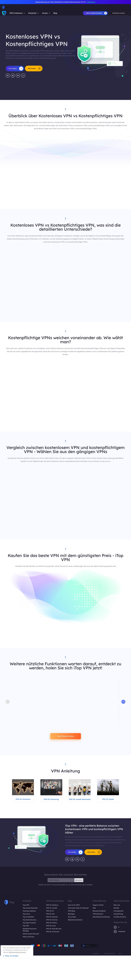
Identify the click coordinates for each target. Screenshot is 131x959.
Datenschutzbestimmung (17, 952)
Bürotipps (71, 917)
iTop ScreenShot (28, 920)
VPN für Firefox (51, 926)
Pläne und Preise (28, 940)
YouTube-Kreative (120, 920)
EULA (120, 956)
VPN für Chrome (52, 923)
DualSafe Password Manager (29, 933)
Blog (55, 13)
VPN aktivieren (98, 917)
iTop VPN (26, 908)
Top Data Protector (29, 926)
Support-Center (98, 908)
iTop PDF (26, 929)
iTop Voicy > (91, 2)
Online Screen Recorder (31, 937)
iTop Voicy (26, 917)
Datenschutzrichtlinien (109, 956)
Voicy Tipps (72, 920)
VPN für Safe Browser (54, 932)
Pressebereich (118, 914)
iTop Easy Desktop (29, 914)
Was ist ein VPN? (74, 908)
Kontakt (116, 911)
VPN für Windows (52, 908)
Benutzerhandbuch (99, 914)
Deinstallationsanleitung (101, 920)
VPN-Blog (71, 914)
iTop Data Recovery (29, 923)
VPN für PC (50, 914)
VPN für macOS (51, 911)
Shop (95, 7)
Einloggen (125, 7)
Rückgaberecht (96, 956)
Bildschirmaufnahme (75, 923)
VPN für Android (52, 920)
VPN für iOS (50, 917)
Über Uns (117, 908)
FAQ (94, 911)
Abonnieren (79, 883)
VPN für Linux (51, 929)
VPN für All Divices (52, 935)
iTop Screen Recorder (30, 911)
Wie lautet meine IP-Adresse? (78, 911)
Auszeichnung (118, 917)
